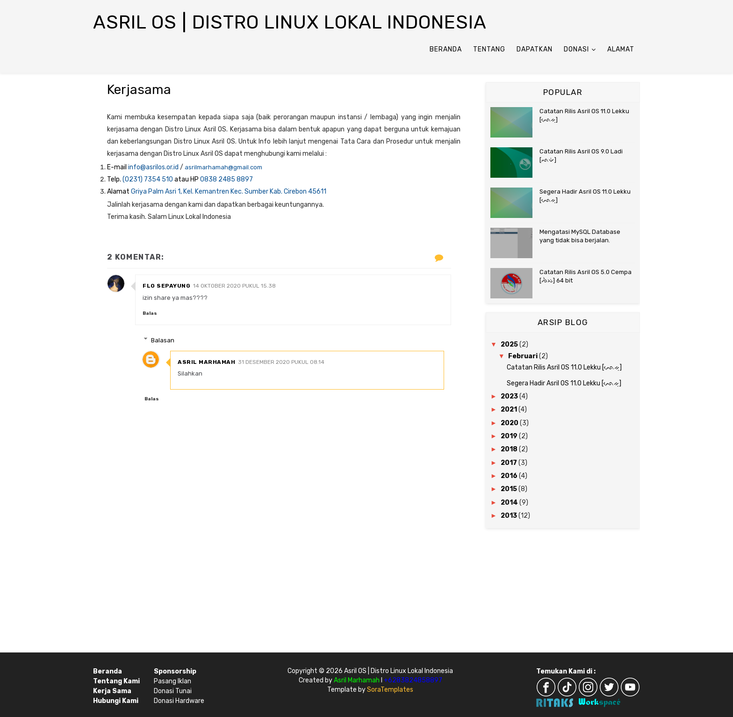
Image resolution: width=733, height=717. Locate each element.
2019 (510, 436)
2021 (509, 409)
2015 (509, 489)
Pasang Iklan (172, 681)
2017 (509, 463)
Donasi (576, 49)
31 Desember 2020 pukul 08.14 (281, 362)
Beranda (446, 49)
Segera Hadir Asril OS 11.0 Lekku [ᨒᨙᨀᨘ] (564, 383)
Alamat (620, 49)
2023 (510, 396)
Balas (150, 313)
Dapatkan (535, 49)
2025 (510, 344)
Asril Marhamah (206, 362)
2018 (510, 449)
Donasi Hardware (179, 701)
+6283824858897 (413, 680)
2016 (510, 476)
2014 (510, 503)
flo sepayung (166, 285)
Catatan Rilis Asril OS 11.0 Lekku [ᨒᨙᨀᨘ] (564, 367)
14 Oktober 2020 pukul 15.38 (234, 285)
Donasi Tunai (173, 691)
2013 (509, 516)
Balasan (162, 339)
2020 (510, 423)
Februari (523, 356)
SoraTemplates (390, 690)
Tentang (489, 49)
